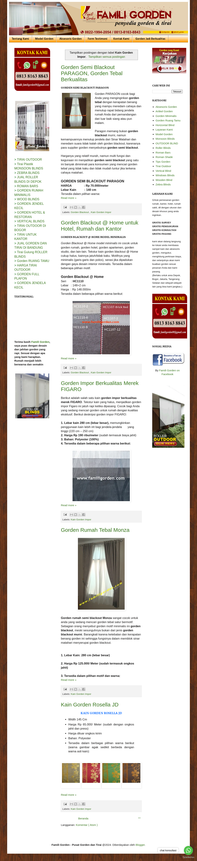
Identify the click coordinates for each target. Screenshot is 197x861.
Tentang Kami (20, 38)
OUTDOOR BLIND (167, 143)
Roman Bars (163, 152)
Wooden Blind (164, 179)
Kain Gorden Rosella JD (90, 705)
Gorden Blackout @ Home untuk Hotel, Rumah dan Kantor (99, 226)
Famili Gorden (40, 344)
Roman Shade (164, 157)
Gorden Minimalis (166, 115)
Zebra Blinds (163, 184)
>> (139, 818)
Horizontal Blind (165, 125)
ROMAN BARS (27, 186)
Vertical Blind (163, 170)
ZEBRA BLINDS (28, 173)
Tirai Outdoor (163, 166)
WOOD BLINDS (28, 199)
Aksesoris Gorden (70, 38)
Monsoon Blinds (165, 138)
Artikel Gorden (164, 111)
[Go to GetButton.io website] (188, 857)
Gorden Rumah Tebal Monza (95, 530)
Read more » (68, 197)
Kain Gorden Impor (101, 212)
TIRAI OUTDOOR (29, 159)
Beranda (83, 818)
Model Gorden (44, 38)
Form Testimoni (97, 38)
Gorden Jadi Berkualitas (150, 38)
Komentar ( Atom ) (87, 824)
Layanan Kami (164, 129)
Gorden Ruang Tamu (168, 120)
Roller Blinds (163, 147)
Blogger (140, 844)
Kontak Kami (121, 38)
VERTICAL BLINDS (30, 221)
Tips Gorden (163, 161)
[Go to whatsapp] (188, 850)
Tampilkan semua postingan (106, 56)
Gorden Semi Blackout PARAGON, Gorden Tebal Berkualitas (91, 73)
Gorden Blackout (80, 212)
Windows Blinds (165, 175)
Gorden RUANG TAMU (33, 261)
